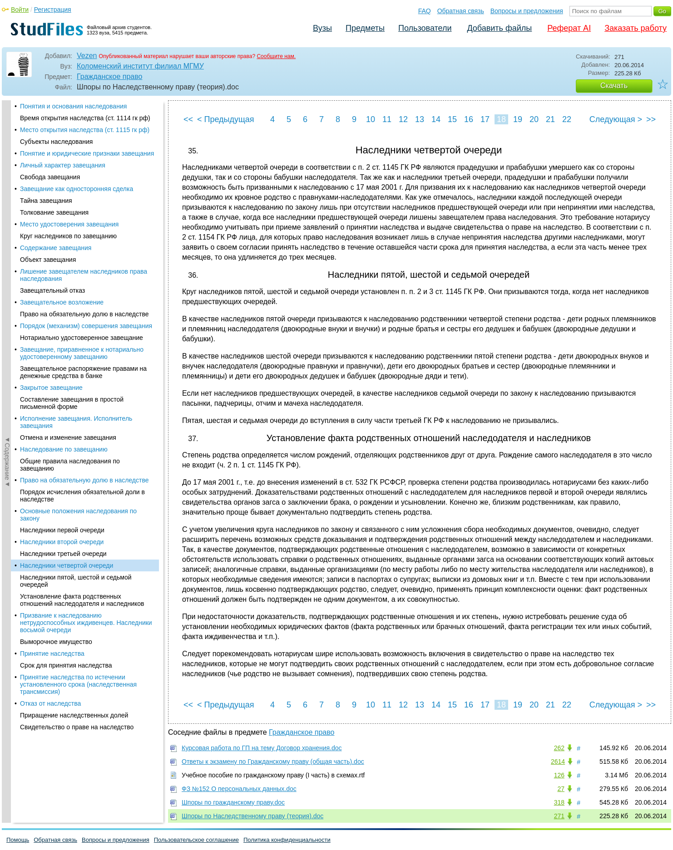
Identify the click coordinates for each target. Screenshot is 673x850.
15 (452, 119)
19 (517, 119)
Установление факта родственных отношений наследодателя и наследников (82, 285)
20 (534, 119)
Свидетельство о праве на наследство (77, 412)
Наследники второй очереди (62, 227)
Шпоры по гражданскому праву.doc (233, 802)
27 (560, 788)
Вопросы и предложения (526, 11)
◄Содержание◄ (7, 259)
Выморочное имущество (56, 326)
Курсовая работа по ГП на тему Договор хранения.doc (262, 748)
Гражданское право (109, 76)
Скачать (614, 85)
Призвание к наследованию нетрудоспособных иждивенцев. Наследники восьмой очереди (86, 308)
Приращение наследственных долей (74, 400)
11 (386, 119)
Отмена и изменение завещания (68, 122)
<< (188, 119)
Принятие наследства (52, 338)
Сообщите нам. (276, 56)
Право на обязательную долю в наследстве (84, 165)
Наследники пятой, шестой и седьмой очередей (76, 266)
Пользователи (424, 28)
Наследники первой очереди (62, 215)
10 (370, 119)
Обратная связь (460, 11)
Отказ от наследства (50, 388)
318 (559, 802)
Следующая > (615, 119)
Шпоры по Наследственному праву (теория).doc (252, 816)
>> (651, 119)
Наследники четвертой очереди (66, 250)
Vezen (87, 55)
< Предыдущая (225, 119)
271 (559, 816)
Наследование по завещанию (64, 134)
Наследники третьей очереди (63, 238)
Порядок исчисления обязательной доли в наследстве (82, 180)
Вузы (322, 28)
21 (550, 119)
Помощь (17, 839)
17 (485, 119)
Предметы (365, 28)
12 (403, 119)
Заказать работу (635, 28)
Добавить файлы (499, 28)
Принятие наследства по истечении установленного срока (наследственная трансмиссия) (78, 369)
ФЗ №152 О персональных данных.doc (239, 788)
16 (468, 119)
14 (435, 119)
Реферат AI (569, 28)
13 (419, 119)
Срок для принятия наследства (66, 350)
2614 (558, 761)
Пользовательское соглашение (196, 839)
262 (559, 748)
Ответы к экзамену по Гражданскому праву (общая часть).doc (273, 761)
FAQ (424, 11)
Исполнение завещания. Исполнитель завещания (76, 107)
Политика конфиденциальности (287, 839)
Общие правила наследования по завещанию (70, 149)
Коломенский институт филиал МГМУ (140, 66)
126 (559, 775)
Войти (20, 9)
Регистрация (52, 9)
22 (566, 119)
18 (501, 119)
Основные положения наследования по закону (78, 199)
